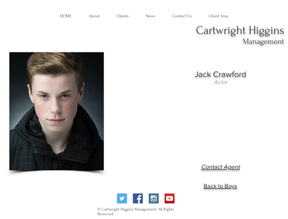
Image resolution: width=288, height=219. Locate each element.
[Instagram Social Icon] (154, 198)
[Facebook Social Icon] (138, 198)
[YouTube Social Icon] (170, 198)
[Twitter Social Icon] (122, 198)
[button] (150, 16)
